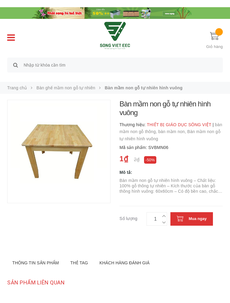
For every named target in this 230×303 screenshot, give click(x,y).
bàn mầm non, (172, 131)
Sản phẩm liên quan (36, 282)
